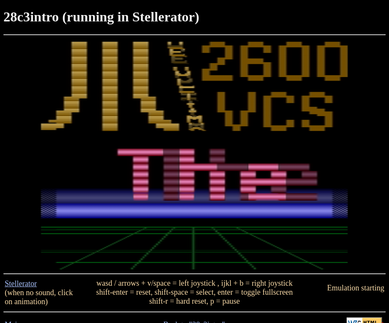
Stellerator (21, 283)
